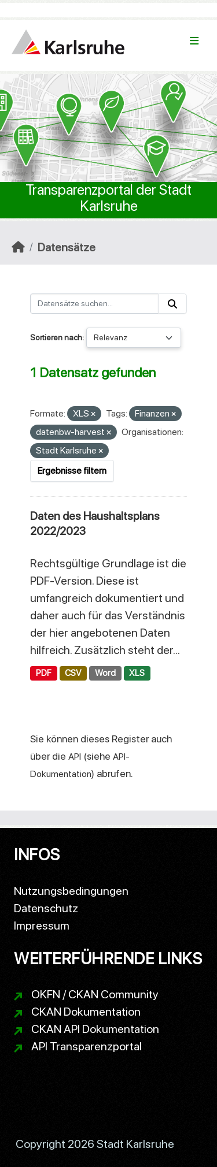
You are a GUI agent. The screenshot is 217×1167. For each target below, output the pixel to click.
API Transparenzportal (86, 1046)
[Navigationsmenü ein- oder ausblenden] (194, 41)
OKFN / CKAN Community (95, 994)
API (74, 756)
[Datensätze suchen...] (94, 303)
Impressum (41, 925)
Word (105, 673)
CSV (73, 673)
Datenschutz (46, 908)
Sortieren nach (56, 337)
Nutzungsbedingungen (71, 891)
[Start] (18, 247)
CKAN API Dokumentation (95, 1029)
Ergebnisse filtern (72, 470)
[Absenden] (172, 303)
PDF (44, 673)
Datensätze (66, 247)
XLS (137, 673)
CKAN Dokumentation (86, 1012)
